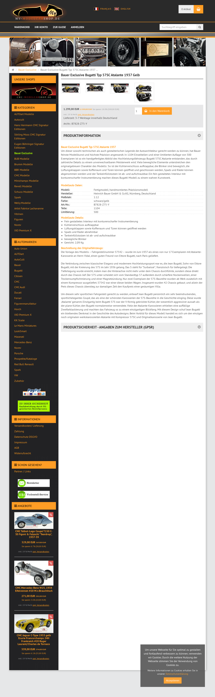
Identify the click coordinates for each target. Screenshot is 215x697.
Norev (17, 347)
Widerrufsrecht (22, 453)
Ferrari (18, 298)
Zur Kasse (59, 27)
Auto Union (20, 248)
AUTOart (19, 254)
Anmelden (77, 27)
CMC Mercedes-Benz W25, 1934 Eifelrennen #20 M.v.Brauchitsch (34, 589)
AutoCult (19, 259)
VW (16, 375)
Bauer (17, 265)
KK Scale (19, 320)
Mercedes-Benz (23, 342)
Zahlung (19, 431)
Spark (17, 369)
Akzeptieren (172, 680)
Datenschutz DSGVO (25, 436)
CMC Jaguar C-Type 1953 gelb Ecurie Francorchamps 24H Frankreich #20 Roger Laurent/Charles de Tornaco (34, 640)
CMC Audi (19, 287)
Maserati (19, 336)
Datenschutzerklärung (177, 673)
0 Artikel (186, 9)
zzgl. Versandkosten (41, 551)
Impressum (20, 442)
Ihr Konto (41, 27)
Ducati (18, 292)
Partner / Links (22, 471)
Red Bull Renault (24, 364)
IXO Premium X (23, 314)
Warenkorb (22, 27)
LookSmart (20, 331)
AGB (16, 447)
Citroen (18, 276)
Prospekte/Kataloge (25, 358)
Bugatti (18, 270)
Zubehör (19, 381)
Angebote (23, 506)
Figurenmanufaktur (25, 303)
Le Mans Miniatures (25, 325)
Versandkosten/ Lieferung (29, 425)
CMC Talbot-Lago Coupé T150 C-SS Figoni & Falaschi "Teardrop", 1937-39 (33, 534)
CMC (16, 281)
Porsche (18, 353)
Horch (17, 309)
